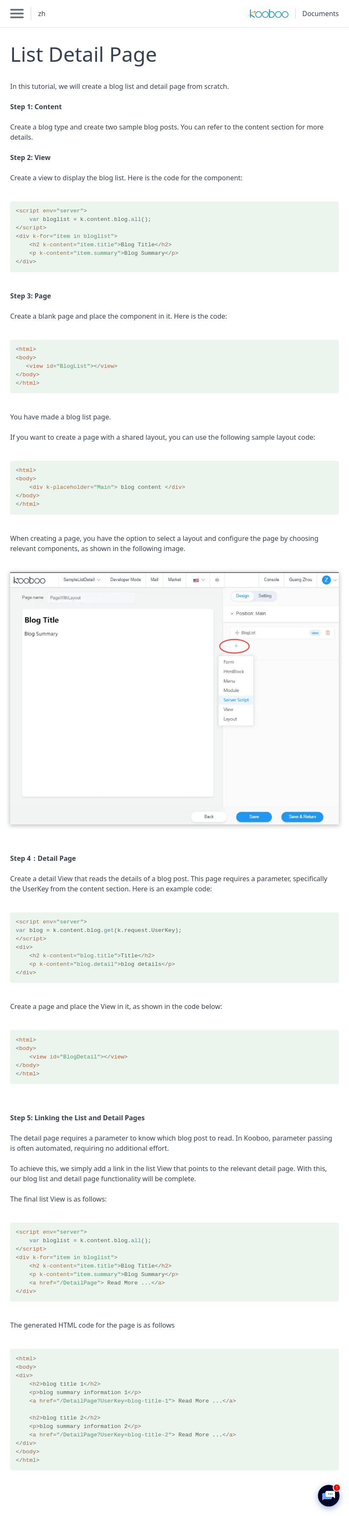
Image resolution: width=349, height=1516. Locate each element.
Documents (320, 13)
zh (41, 13)
